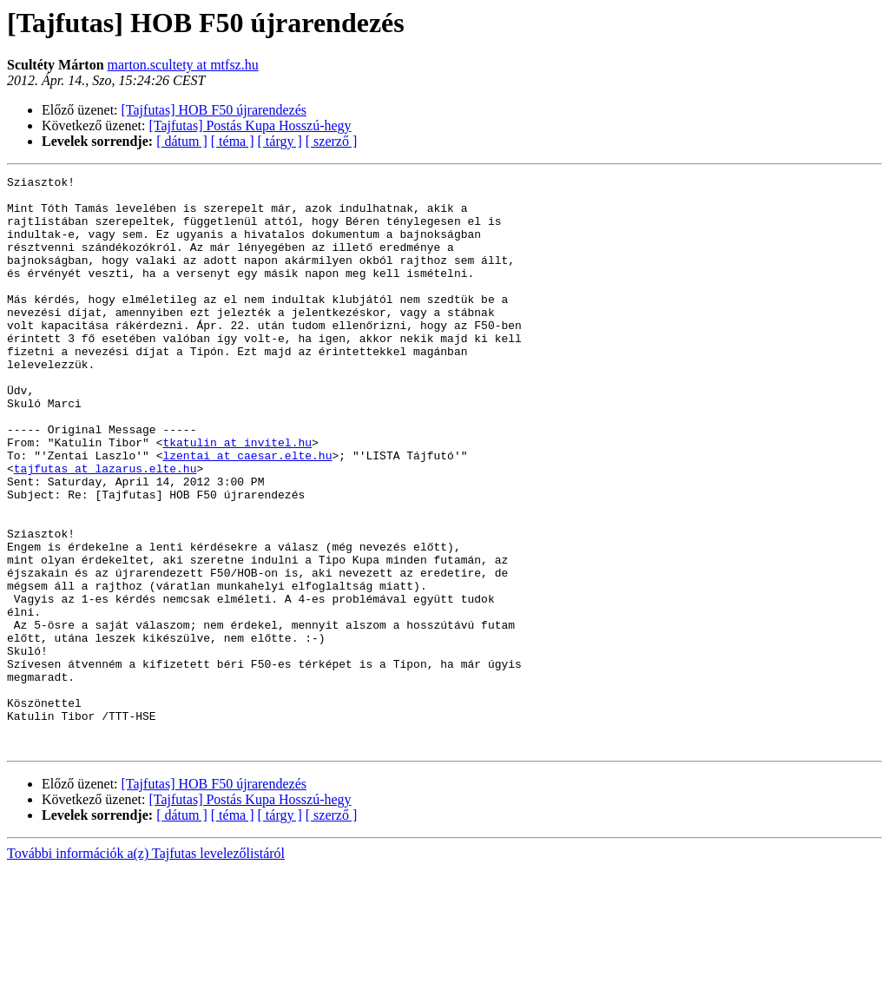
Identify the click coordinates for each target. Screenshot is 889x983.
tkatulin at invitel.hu (237, 497)
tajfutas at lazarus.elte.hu (105, 528)
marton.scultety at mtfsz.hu (183, 64)
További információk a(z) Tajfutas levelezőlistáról (146, 967)
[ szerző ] (332, 141)
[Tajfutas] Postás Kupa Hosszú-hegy (250, 125)
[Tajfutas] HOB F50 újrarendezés (214, 109)
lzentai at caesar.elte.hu (247, 512)
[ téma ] (232, 141)
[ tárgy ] (280, 141)
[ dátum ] (181, 141)
